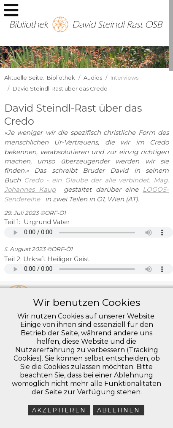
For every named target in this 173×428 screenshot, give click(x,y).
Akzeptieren (59, 410)
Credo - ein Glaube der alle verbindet (86, 180)
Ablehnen (118, 410)
